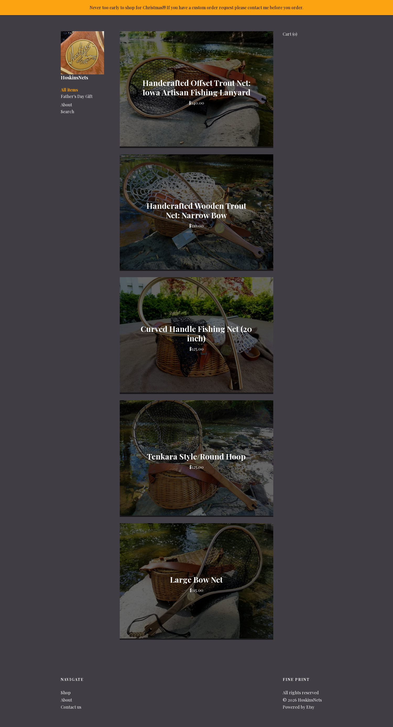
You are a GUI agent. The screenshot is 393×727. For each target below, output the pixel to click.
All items (69, 89)
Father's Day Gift (76, 96)
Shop (66, 692)
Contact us (71, 707)
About (66, 104)
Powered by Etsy (298, 707)
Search (67, 111)
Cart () (290, 34)
